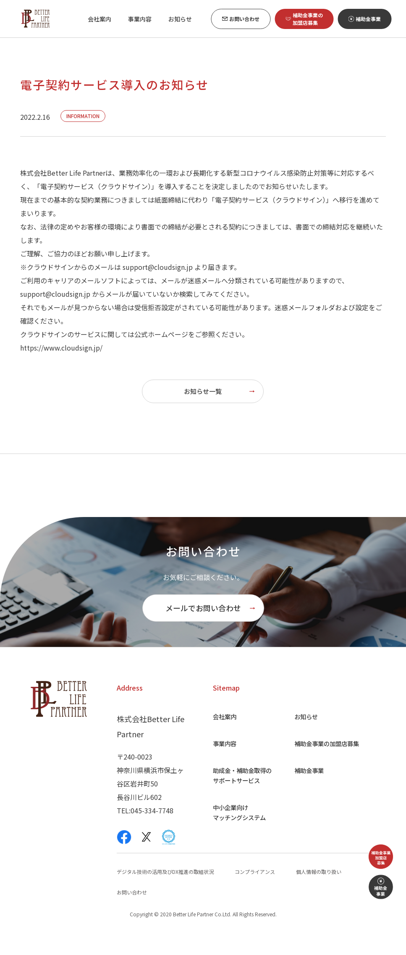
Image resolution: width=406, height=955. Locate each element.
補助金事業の (328, 766)
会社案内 (220, 739)
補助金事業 (308, 793)
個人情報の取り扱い (318, 894)
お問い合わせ (132, 915)
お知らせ (304, 739)
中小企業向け (237, 835)
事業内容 (220, 766)
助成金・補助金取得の (240, 798)
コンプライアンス (255, 894)
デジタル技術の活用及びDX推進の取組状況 (165, 894)
